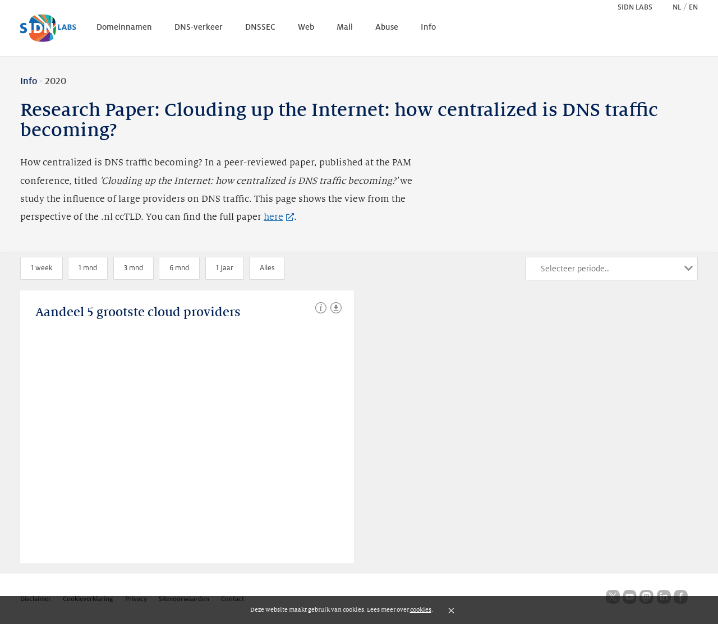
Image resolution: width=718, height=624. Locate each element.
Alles (267, 268)
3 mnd (133, 268)
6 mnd (179, 268)
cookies (420, 609)
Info (28, 81)
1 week (41, 268)
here (279, 217)
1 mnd (88, 268)
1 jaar (224, 268)
